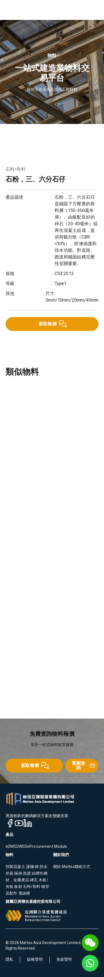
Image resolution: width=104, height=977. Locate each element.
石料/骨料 (16, 169)
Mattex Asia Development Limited (50, 942)
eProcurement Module (47, 846)
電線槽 (23, 893)
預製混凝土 (15, 866)
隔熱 (18, 873)
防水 (43, 866)
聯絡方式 (82, 866)
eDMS (11, 846)
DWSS (21, 846)
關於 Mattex (64, 866)
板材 (17, 886)
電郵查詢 (83, 765)
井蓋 (10, 873)
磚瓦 (33, 880)
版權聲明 (35, 959)
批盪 (26, 873)
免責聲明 (64, 959)
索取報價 (53, 324)
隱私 (9, 959)
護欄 (30, 866)
